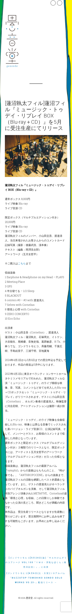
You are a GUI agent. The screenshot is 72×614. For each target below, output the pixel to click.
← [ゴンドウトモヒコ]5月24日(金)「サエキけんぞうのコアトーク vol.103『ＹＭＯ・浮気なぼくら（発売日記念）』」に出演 (36, 562)
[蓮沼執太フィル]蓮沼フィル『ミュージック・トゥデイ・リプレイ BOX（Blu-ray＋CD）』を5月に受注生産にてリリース (35, 115)
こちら (22, 263)
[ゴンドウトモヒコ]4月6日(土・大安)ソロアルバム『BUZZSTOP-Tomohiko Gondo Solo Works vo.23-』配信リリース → (36, 578)
